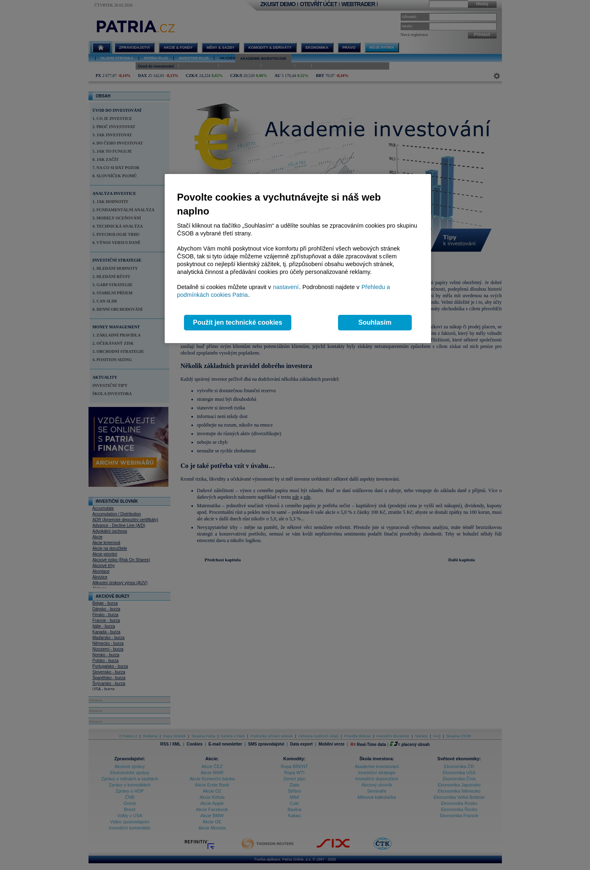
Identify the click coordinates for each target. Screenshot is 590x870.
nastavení (286, 287)
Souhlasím (375, 322)
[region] (298, 258)
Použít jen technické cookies (237, 322)
